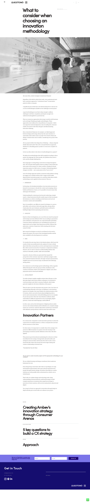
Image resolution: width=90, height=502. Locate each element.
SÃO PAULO (48, 475)
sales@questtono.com (8, 473)
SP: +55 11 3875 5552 (8, 475)
